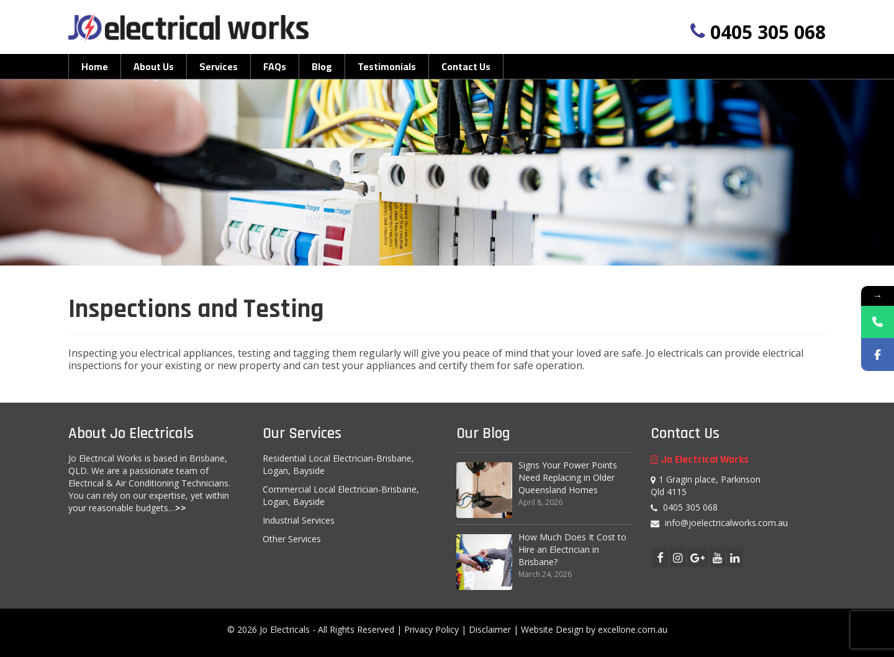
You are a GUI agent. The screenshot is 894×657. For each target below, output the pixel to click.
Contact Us (465, 66)
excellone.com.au (632, 629)
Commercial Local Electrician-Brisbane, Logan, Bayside (341, 495)
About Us (153, 66)
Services (218, 66)
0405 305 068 (768, 32)
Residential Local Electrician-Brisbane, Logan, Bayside (338, 464)
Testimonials (387, 66)
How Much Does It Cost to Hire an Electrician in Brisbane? (572, 549)
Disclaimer (490, 629)
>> (180, 508)
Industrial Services (299, 520)
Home (94, 66)
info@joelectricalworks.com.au (719, 523)
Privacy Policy (431, 629)
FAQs (274, 66)
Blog (322, 66)
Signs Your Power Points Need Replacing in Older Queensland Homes (567, 477)
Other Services (292, 539)
